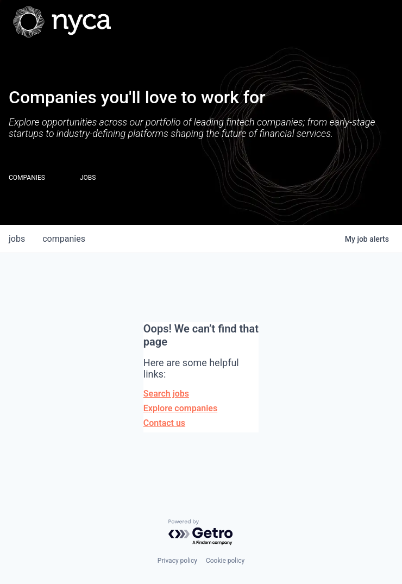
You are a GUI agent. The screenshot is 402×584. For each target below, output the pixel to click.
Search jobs (166, 393)
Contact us (164, 423)
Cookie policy (225, 560)
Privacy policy (177, 560)
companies (63, 239)
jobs (17, 239)
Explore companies (180, 408)
